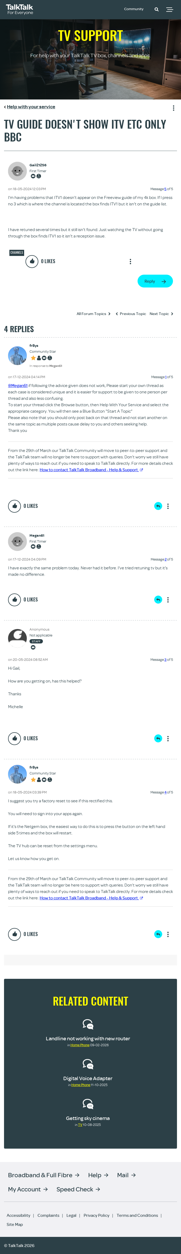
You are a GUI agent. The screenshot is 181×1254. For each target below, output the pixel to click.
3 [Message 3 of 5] (165, 659)
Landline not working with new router (88, 1038)
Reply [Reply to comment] (158, 506)
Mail (123, 1175)
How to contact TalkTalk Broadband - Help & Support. (91, 469)
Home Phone (80, 1045)
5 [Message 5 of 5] (165, 188)
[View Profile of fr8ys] (45, 345)
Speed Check (75, 1189)
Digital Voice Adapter (87, 1078)
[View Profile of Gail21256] (37, 165)
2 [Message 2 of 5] (166, 559)
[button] (157, 9)
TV (80, 1124)
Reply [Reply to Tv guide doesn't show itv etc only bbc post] (150, 281)
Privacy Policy (96, 1215)
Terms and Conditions (137, 1215)
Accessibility (18, 1215)
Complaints (48, 1215)
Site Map (15, 1224)
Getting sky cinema (88, 1118)
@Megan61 (18, 385)
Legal (71, 1215)
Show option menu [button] (172, 107)
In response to (45, 366)
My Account (24, 1189)
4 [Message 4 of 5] (165, 792)
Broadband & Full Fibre (40, 1175)
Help (94, 1175)
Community (135, 8)
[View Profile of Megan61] (37, 535)
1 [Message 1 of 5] (166, 376)
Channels (16, 252)
